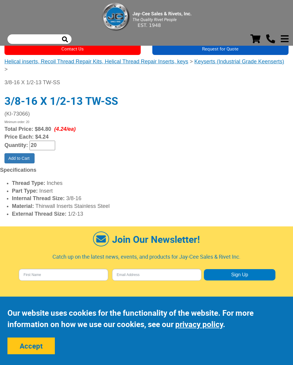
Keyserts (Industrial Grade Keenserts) (239, 62)
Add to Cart (19, 158)
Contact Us (72, 49)
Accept (31, 346)
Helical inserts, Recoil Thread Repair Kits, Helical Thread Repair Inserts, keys (96, 62)
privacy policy (199, 324)
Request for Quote (220, 49)
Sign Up (239, 274)
